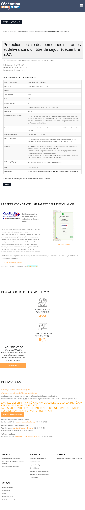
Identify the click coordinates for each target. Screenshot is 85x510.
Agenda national (35, 462)
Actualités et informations (38, 459)
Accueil (5, 31)
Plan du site (6, 490)
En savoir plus (13, 365)
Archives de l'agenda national (39, 471)
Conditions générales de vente (11, 262)
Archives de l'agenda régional (39, 474)
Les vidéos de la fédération (10, 466)
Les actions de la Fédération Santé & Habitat (13, 462)
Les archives (34, 477)
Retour (7, 184)
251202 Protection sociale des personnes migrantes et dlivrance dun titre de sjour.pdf (53, 171)
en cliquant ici (32, 266)
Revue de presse (7, 487)
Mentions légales (7, 497)
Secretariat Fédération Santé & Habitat (69, 459)
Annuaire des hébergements (11, 459)
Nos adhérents (34, 468)
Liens (4, 494)
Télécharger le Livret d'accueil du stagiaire (15, 389)
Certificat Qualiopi (64, 244)
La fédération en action (9, 500)
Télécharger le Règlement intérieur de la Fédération (19, 393)
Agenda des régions (36, 465)
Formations (13, 31)
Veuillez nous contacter (12, 414)
